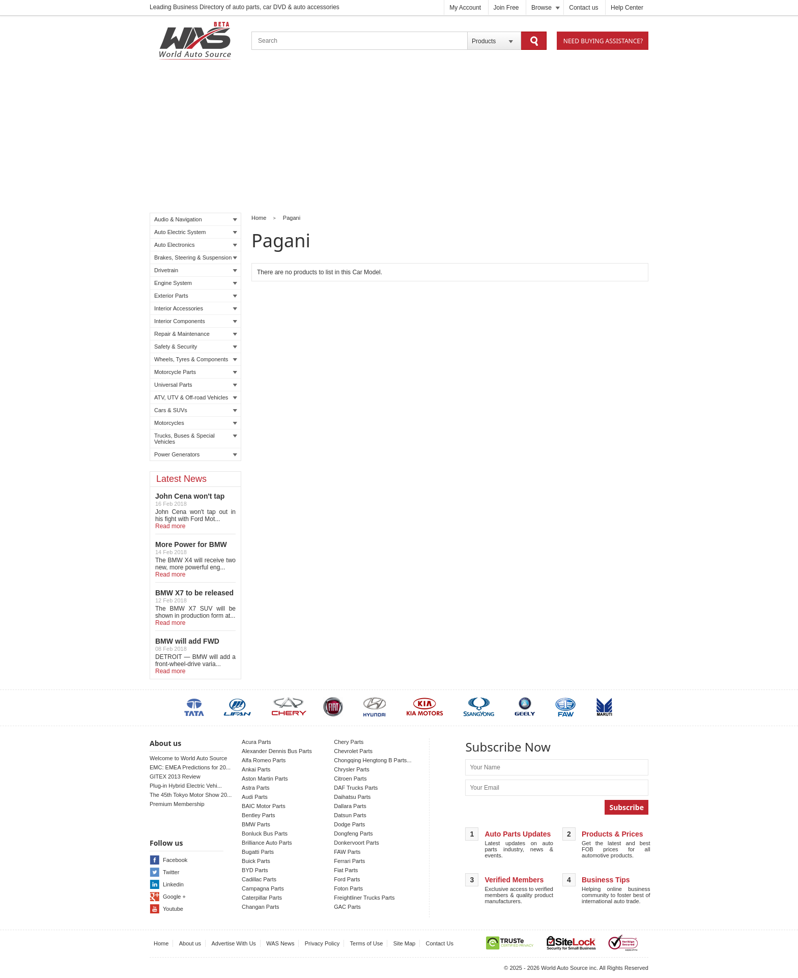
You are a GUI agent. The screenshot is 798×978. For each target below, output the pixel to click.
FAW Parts (347, 852)
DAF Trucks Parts (356, 788)
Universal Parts (195, 385)
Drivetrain (195, 270)
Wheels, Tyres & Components (195, 359)
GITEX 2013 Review (175, 776)
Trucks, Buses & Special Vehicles (195, 439)
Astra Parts (255, 788)
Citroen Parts (350, 778)
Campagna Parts (263, 888)
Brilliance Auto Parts (267, 843)
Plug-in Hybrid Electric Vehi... (186, 786)
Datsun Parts (350, 815)
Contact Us (439, 943)
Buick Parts (256, 861)
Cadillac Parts (259, 879)
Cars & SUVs (195, 410)
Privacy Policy (322, 943)
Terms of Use (366, 943)
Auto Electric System (195, 232)
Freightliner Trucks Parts (364, 898)
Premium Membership (177, 804)
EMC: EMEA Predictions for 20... (190, 767)
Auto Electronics (195, 245)
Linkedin (173, 884)
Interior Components (195, 321)
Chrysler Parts (351, 769)
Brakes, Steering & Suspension (195, 257)
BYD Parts (255, 870)
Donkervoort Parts (356, 843)
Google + (174, 897)
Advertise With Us (233, 943)
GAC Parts (347, 907)
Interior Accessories (195, 308)
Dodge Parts (349, 824)
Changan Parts (260, 907)
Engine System (195, 283)
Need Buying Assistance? (603, 41)
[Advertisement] (399, 138)
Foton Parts (348, 888)
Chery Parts (348, 742)
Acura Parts (256, 742)
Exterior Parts (195, 296)
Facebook (175, 860)
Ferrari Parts (349, 861)
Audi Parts (255, 797)
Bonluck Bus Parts (265, 833)
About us (190, 943)
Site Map (404, 943)
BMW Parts (256, 824)
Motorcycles (195, 423)
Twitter (171, 872)
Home (258, 218)
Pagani (291, 218)
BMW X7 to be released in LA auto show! (194, 597)
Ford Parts (347, 879)
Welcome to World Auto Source (188, 758)
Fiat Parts (346, 870)
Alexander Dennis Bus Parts (277, 751)
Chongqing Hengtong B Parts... (372, 760)
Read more (170, 526)
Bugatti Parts (258, 852)
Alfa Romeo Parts (264, 760)
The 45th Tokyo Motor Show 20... (191, 795)
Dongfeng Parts (353, 833)
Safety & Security (195, 346)
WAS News (280, 943)
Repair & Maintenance (195, 334)
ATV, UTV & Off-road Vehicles (195, 397)
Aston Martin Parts (265, 778)
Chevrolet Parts (353, 751)
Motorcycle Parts (195, 372)
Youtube (173, 909)
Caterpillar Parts (262, 898)
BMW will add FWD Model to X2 (187, 645)
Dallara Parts (350, 806)
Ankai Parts (256, 769)
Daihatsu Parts (352, 797)
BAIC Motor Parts (264, 806)
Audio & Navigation (195, 219)
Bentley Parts (258, 815)
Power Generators (195, 454)
